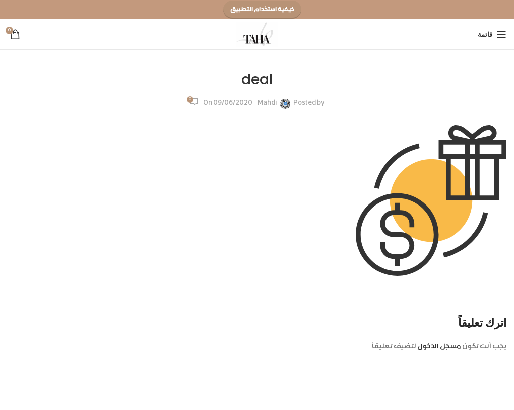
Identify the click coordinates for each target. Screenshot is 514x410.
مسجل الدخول (439, 346)
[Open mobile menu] (492, 34)
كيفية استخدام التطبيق (262, 9)
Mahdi (267, 103)
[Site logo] (257, 34)
